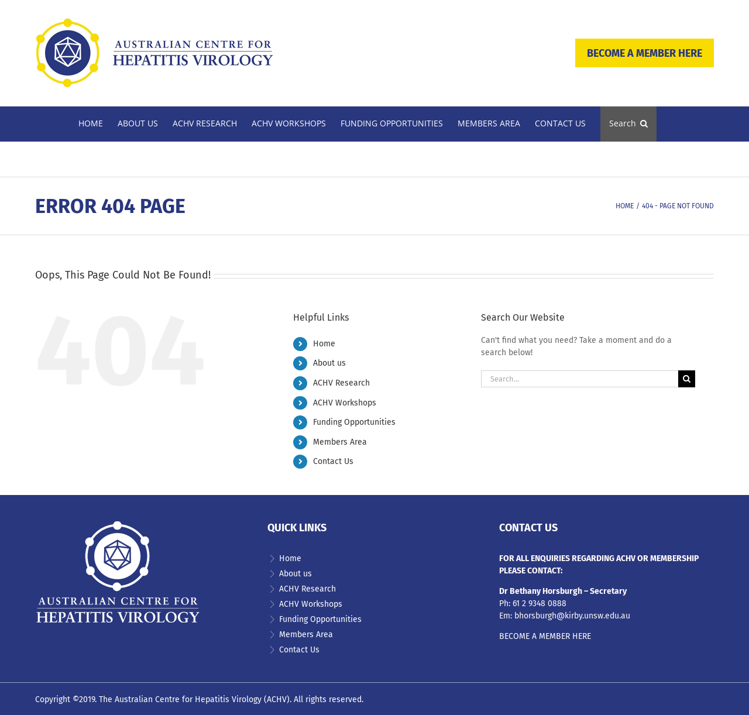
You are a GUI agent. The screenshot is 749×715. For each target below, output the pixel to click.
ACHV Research (341, 383)
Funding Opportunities (354, 422)
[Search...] (580, 378)
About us (329, 363)
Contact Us (333, 461)
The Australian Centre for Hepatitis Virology (180, 699)
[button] (628, 124)
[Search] (686, 378)
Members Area (340, 442)
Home (324, 344)
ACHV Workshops (344, 403)
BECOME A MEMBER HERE (644, 53)
